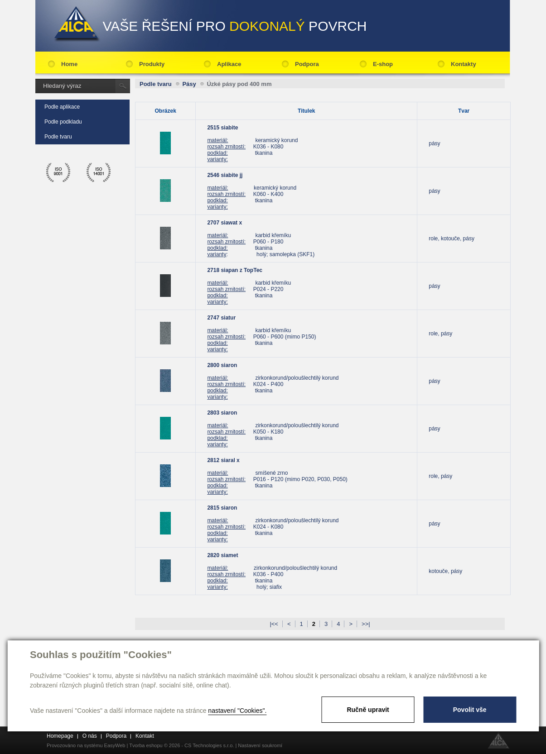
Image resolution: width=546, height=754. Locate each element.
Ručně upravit (368, 709)
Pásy (189, 84)
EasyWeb (115, 745)
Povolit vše (470, 709)
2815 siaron (222, 508)
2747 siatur (221, 318)
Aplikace (229, 64)
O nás (89, 736)
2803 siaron (222, 413)
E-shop (383, 64)
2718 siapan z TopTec (234, 270)
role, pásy (440, 333)
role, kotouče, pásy (451, 238)
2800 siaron (222, 365)
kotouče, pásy (445, 571)
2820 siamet (222, 555)
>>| (366, 623)
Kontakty (463, 64)
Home (69, 64)
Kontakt (144, 736)
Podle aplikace (62, 107)
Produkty (151, 64)
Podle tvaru (58, 137)
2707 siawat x (224, 223)
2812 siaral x (223, 460)
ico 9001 (58, 172)
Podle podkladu (63, 122)
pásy (434, 143)
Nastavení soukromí (260, 745)
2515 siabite (222, 127)
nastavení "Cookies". (237, 710)
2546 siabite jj (224, 175)
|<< (274, 623)
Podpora (307, 64)
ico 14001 (98, 172)
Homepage (60, 736)
